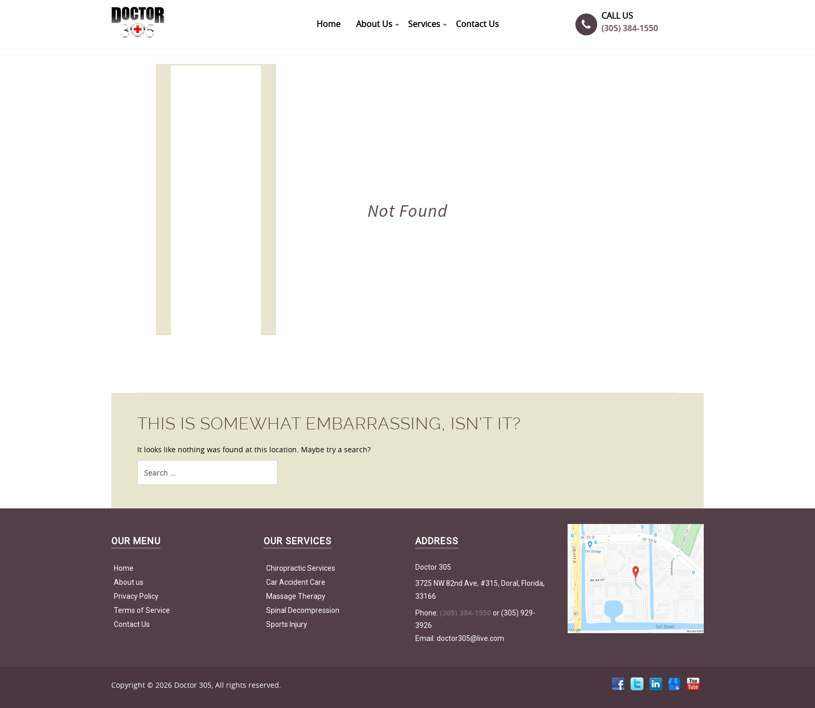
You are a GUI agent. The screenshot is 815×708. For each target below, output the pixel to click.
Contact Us (132, 624)
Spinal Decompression (302, 610)
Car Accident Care (295, 582)
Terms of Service (142, 610)
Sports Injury (286, 624)
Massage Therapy (295, 596)
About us (128, 582)
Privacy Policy (136, 596)
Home (124, 568)
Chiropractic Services (300, 568)
